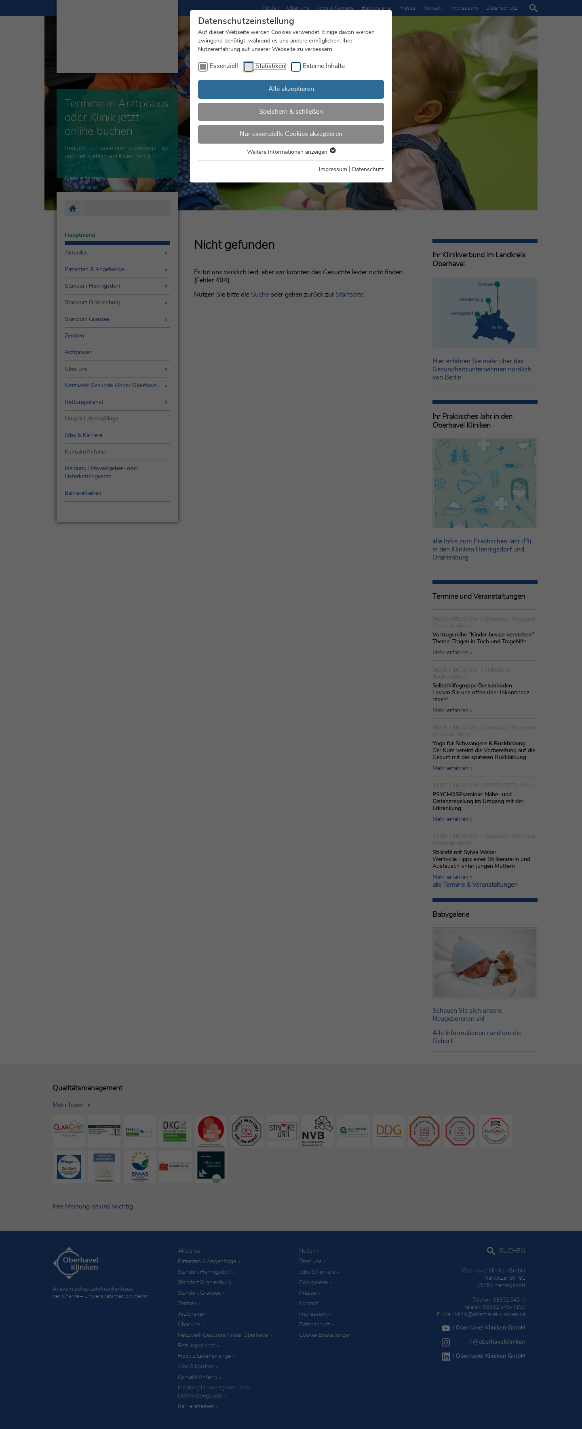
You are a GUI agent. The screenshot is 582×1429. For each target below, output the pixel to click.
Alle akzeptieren (291, 89)
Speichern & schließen (291, 111)
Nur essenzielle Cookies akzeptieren (291, 134)
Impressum (333, 169)
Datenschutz (368, 169)
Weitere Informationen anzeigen (291, 152)
